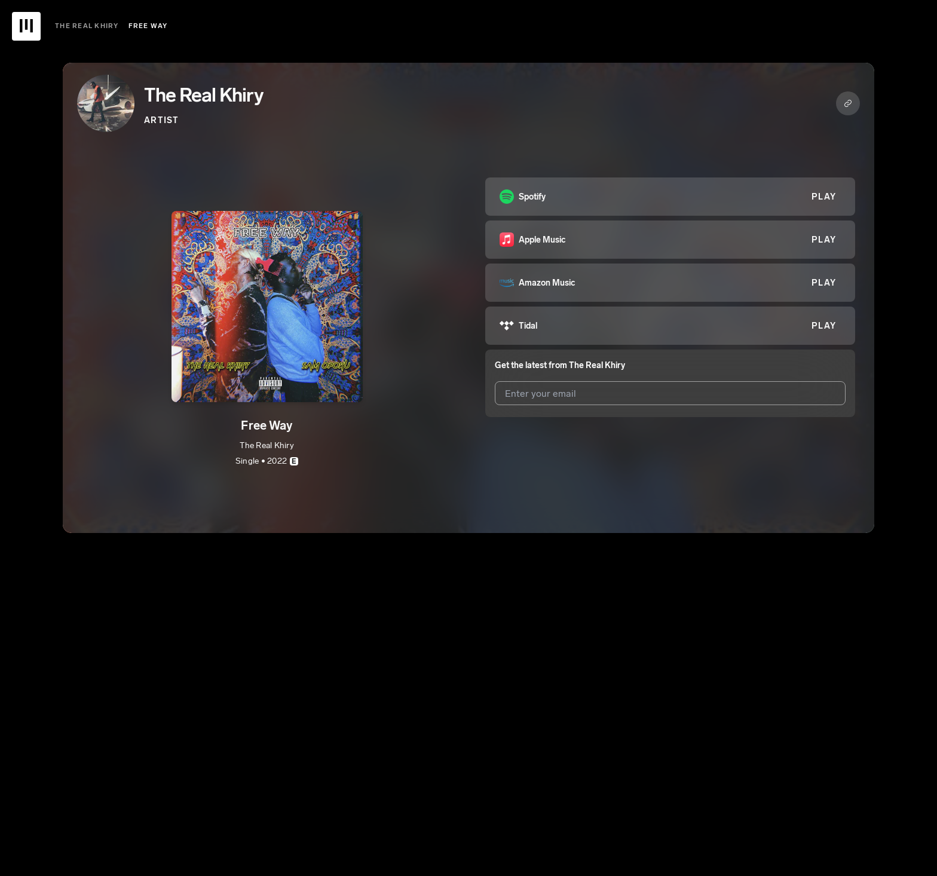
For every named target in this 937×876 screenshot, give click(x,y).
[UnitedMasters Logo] (26, 26)
